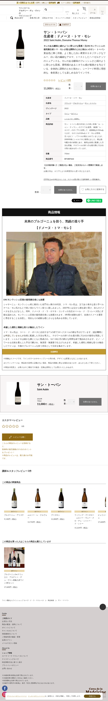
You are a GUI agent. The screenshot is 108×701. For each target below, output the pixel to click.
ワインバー (102, 12)
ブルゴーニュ (78, 102)
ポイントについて (8, 625)
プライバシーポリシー (10, 660)
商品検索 (51, 599)
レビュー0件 (64, 79)
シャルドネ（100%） (72, 118)
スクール (93, 12)
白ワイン (75, 113)
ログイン (70, 12)
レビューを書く (19, 436)
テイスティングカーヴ (10, 655)
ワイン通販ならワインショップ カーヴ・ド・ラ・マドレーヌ (10, 10)
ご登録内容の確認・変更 (11, 634)
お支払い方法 (7, 620)
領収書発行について (9, 631)
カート (85, 12)
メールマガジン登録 (9, 639)
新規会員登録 (95, 18)
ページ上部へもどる (103, 605)
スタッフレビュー (80, 18)
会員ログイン (7, 637)
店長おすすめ (47, 18)
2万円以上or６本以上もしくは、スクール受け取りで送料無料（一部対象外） (74, 179)
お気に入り (78, 12)
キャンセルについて (9, 628)
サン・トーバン (92, 102)
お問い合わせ (7, 663)
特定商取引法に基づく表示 (12, 658)
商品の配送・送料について (12, 622)
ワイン (67, 113)
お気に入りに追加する (90, 189)
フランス (68, 102)
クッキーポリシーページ (36, 696)
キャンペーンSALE (62, 18)
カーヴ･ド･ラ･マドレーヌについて (15, 652)
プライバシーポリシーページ (17, 696)
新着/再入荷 (35, 18)
